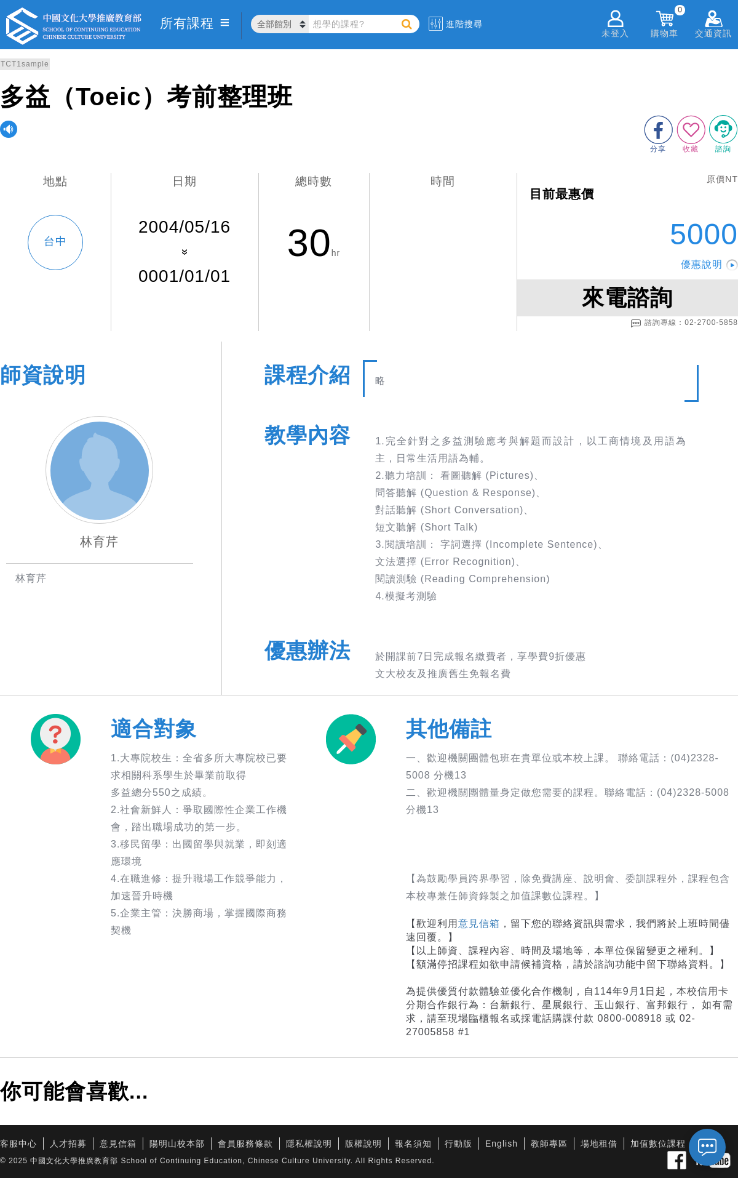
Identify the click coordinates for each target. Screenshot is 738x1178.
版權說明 (363, 1143)
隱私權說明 (309, 1143)
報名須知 (413, 1143)
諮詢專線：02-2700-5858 (684, 323)
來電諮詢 (627, 297)
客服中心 (18, 1143)
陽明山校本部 (177, 1143)
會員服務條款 (245, 1143)
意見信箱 (479, 923)
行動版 (458, 1143)
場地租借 (599, 1143)
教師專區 (549, 1143)
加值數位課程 (658, 1143)
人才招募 (68, 1143)
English (501, 1143)
